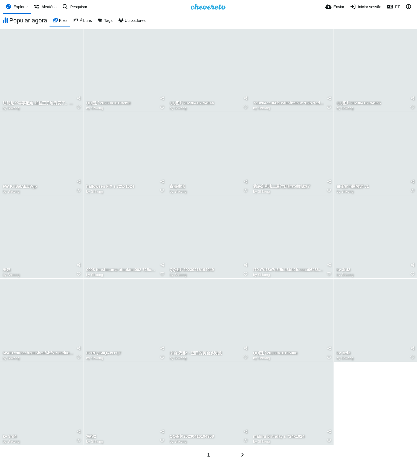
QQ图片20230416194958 (192, 436)
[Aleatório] (45, 7)
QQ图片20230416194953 (108, 103)
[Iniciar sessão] (365, 7)
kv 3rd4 (9, 436)
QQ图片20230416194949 (192, 270)
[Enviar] (334, 7)
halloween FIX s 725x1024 (110, 186)
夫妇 (6, 270)
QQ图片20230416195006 (275, 353)
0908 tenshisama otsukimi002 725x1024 (121, 270)
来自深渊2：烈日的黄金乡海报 (196, 353)
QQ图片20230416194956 (359, 103)
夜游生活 (177, 186)
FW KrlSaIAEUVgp (20, 186)
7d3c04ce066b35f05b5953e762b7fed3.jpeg (288, 103)
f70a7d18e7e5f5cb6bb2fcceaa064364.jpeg (288, 270)
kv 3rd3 (343, 353)
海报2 (91, 436)
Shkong (13, 108)
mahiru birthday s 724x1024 (279, 436)
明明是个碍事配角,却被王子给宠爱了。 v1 (38, 103)
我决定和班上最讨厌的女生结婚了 (282, 186)
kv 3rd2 (343, 270)
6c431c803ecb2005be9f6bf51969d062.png (38, 353)
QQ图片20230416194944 (192, 103)
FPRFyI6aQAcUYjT (103, 353)
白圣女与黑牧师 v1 (353, 186)
